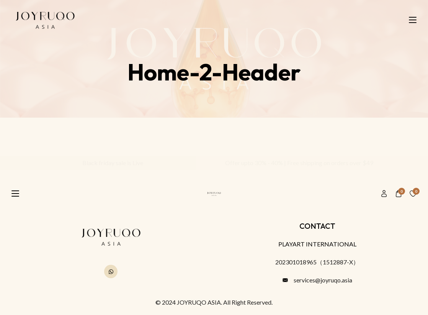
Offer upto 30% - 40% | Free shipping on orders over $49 (296, 162)
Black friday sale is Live (110, 162)
